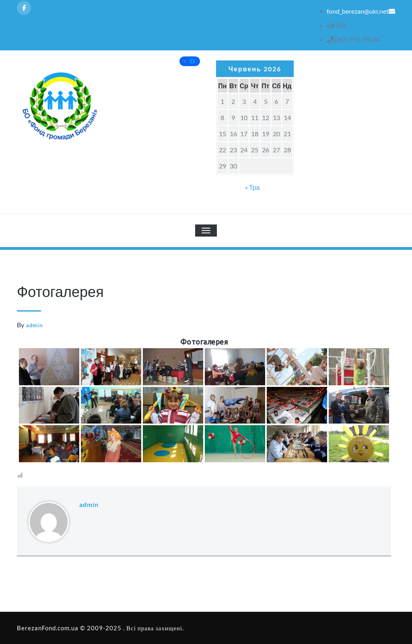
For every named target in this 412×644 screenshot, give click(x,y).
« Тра (252, 187)
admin (34, 325)
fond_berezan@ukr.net (361, 11)
